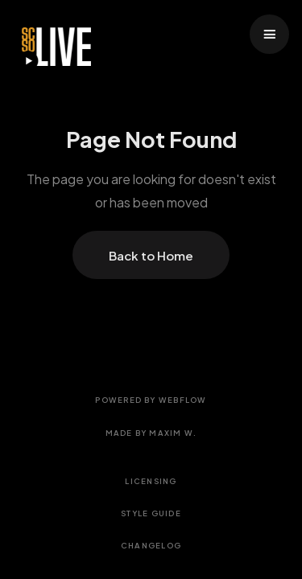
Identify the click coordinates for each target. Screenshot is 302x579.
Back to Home (151, 255)
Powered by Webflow (150, 399)
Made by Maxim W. (151, 432)
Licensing (150, 481)
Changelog (151, 545)
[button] (269, 34)
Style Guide (151, 513)
